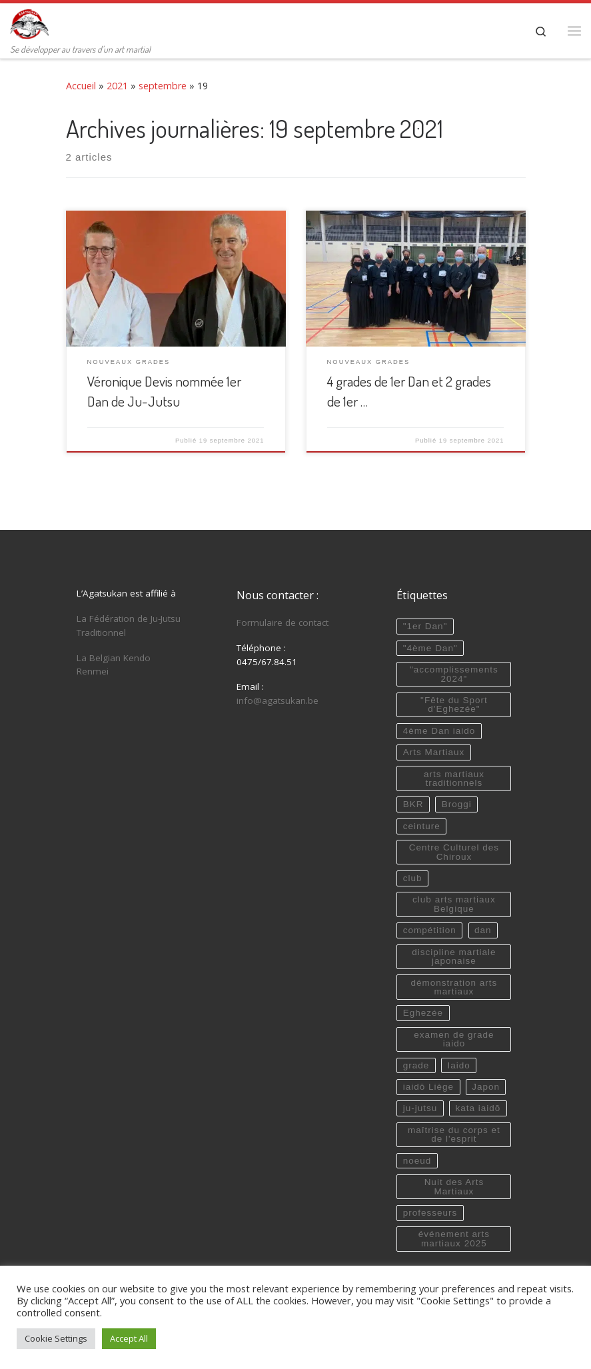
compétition (429, 930)
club (412, 878)
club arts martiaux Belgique (454, 904)
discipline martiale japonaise (454, 956)
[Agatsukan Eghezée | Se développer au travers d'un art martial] (29, 22)
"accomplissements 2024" (454, 674)
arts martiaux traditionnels (454, 778)
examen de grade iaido (454, 1039)
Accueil (81, 85)
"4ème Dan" (430, 648)
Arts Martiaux (434, 752)
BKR (413, 804)
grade (416, 1065)
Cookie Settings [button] (56, 1338)
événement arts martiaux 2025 (454, 1238)
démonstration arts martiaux (453, 987)
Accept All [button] (129, 1338)
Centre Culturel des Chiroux (454, 852)
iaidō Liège (428, 1087)
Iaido (458, 1065)
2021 (117, 85)
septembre (163, 85)
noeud (417, 1161)
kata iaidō (477, 1108)
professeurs (430, 1213)
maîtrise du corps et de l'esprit (454, 1134)
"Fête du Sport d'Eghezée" (454, 704)
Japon (486, 1087)
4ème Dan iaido (439, 731)
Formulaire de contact (282, 623)
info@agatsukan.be (277, 700)
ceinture (421, 826)
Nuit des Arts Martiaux (454, 1186)
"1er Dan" (425, 626)
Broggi (457, 804)
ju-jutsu (420, 1108)
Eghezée (423, 1013)
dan (483, 930)
